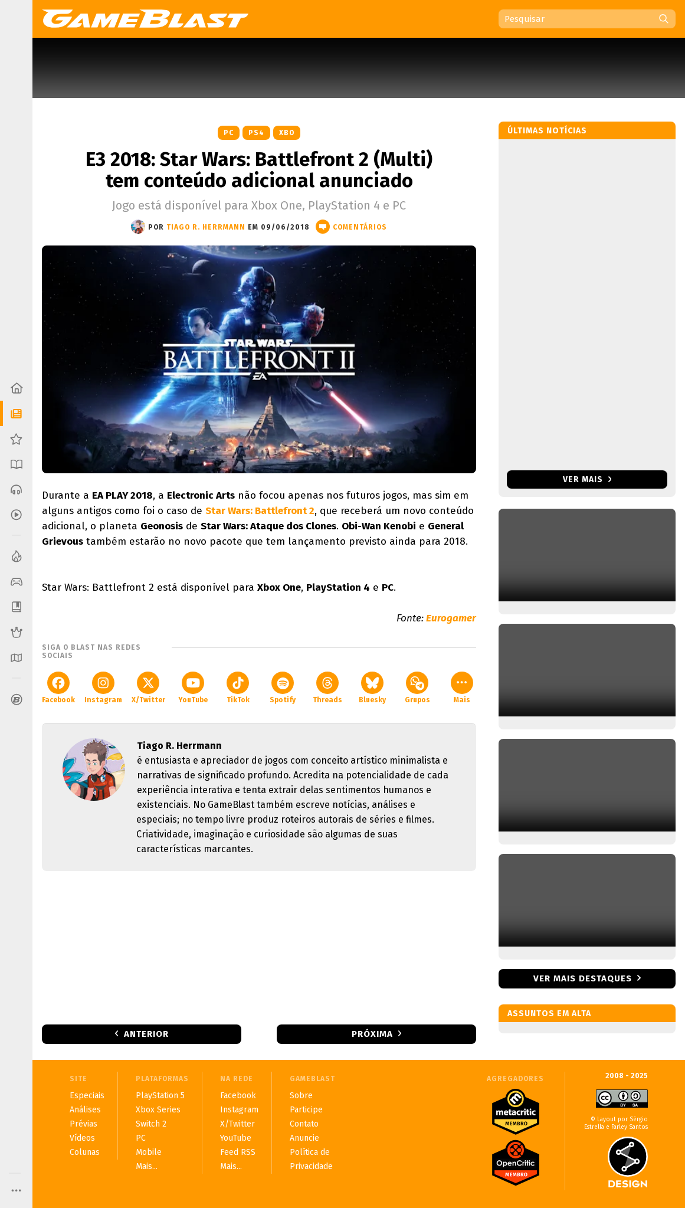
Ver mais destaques (582, 978)
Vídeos (82, 1138)
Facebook (58, 688)
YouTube (193, 688)
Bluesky (372, 688)
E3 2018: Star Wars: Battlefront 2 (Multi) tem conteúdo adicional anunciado (259, 170)
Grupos (417, 688)
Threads (327, 688)
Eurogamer (451, 618)
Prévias (83, 1124)
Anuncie (304, 1138)
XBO (286, 133)
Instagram (103, 688)
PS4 (256, 133)
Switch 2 (151, 1124)
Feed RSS (237, 1152)
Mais (462, 688)
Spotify (283, 688)
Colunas (85, 1152)
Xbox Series (158, 1110)
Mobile (149, 1152)
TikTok (238, 688)
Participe (306, 1110)
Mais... (147, 1166)
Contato (304, 1124)
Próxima (372, 1034)
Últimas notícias (547, 131)
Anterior (146, 1034)
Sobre (301, 1096)
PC (229, 133)
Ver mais (587, 479)
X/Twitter (148, 688)
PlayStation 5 (160, 1096)
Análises (85, 1110)
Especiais (87, 1096)
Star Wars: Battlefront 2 (259, 511)
